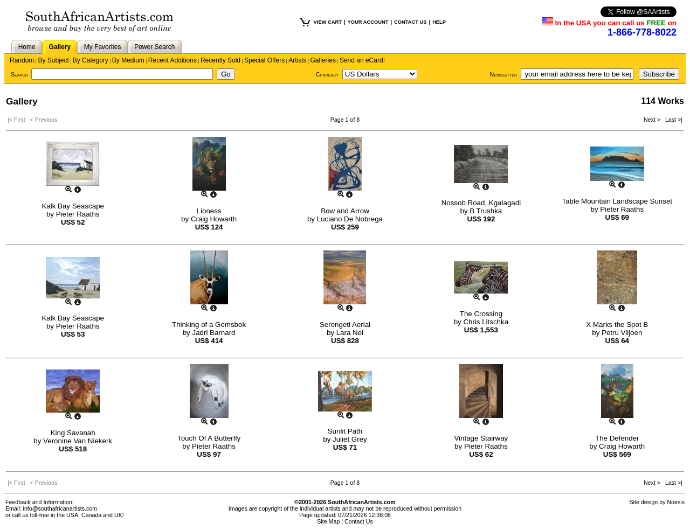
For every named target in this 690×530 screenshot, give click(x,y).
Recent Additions (172, 60)
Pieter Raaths (78, 214)
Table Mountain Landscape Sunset (617, 201)
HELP (439, 22)
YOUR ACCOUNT (368, 22)
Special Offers (264, 60)
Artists (297, 60)
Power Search (154, 47)
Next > (653, 119)
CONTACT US (410, 22)
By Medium (128, 60)
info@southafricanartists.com (60, 508)
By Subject (53, 60)
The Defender (617, 438)
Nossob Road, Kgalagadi (481, 203)
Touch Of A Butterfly (208, 438)
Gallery (60, 47)
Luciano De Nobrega (350, 219)
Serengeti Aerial (345, 324)
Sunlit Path (345, 431)
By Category (90, 60)
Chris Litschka (485, 322)
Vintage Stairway (481, 438)
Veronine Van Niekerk (77, 441)
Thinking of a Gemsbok (209, 324)
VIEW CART (328, 22)
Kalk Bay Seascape (73, 206)
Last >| (672, 119)
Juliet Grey (350, 439)
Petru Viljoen (622, 333)
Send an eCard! (362, 60)
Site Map (328, 521)
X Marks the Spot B (617, 324)
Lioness (209, 211)
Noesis (676, 502)
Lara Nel (349, 333)
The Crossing (481, 314)
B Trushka (486, 211)
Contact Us (358, 521)
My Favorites (102, 47)
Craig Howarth (214, 219)
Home (27, 47)
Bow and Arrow (345, 211)
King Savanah (73, 433)
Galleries (323, 60)
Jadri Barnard (213, 333)
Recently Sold (220, 60)
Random (22, 60)
